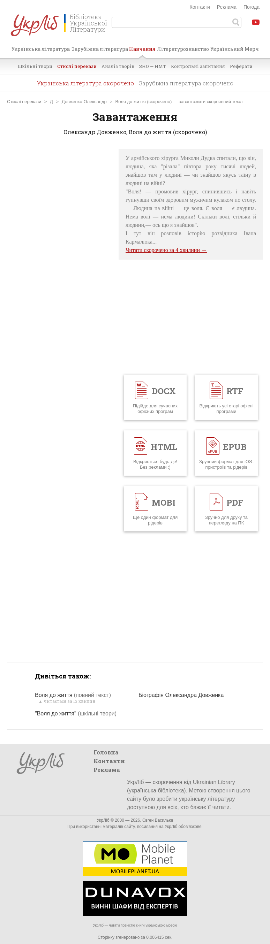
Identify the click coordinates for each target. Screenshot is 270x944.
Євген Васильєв (157, 820)
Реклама (227, 7)
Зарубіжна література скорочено (186, 83)
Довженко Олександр (84, 101)
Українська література (41, 49)
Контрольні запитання (198, 66)
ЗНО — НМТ (152, 66)
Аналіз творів (118, 66)
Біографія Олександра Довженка (181, 695)
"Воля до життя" (76, 713)
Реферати (241, 66)
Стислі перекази (77, 66)
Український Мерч (234, 49)
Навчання (142, 51)
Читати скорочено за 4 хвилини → (166, 250)
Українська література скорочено (85, 83)
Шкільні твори (35, 66)
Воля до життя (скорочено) (143, 101)
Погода (251, 7)
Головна (106, 752)
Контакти (200, 7)
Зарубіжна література (100, 49)
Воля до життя (73, 695)
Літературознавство (183, 49)
